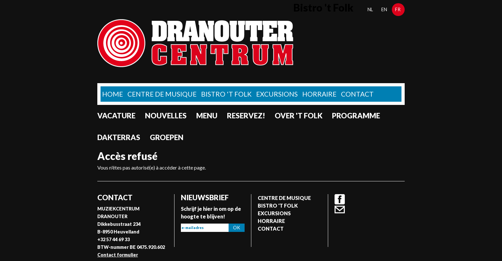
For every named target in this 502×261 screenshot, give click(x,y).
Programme (356, 115)
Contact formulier (117, 254)
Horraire (319, 94)
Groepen (166, 137)
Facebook (340, 199)
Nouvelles (166, 115)
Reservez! (246, 115)
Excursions (277, 94)
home (112, 94)
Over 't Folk (298, 115)
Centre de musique (162, 94)
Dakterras (118, 137)
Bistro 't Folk (226, 94)
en (384, 9)
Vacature (116, 115)
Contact (357, 94)
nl (370, 9)
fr (398, 9)
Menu (206, 115)
